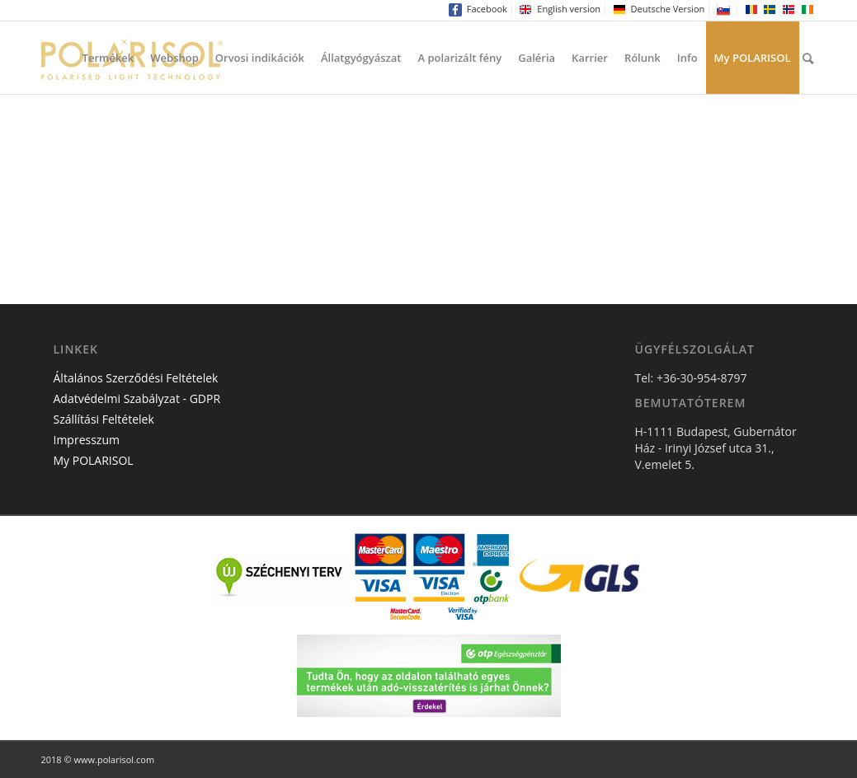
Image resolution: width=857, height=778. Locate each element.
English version (559, 9)
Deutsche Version (659, 9)
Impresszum (87, 440)
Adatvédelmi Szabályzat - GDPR (137, 398)
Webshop (174, 57)
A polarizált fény (459, 57)
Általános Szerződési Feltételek (136, 378)
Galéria (536, 57)
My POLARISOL (752, 57)
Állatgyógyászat (361, 57)
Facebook (478, 9)
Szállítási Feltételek (104, 419)
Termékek (108, 57)
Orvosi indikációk (259, 57)
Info (687, 57)
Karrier (590, 57)
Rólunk (642, 57)
